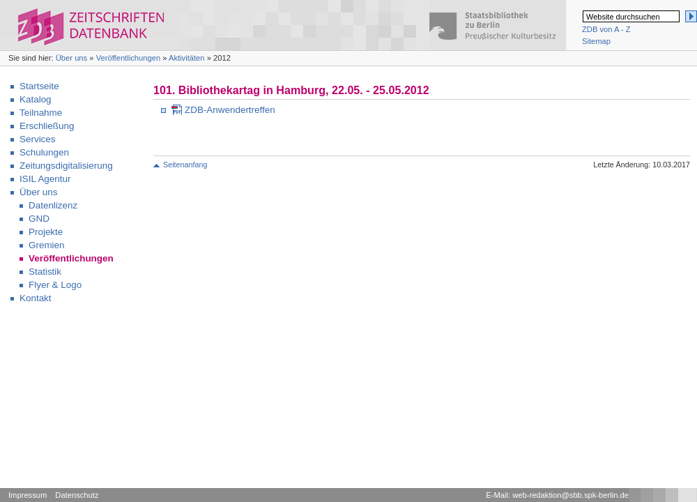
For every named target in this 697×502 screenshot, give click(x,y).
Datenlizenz (53, 205)
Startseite (39, 86)
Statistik (45, 271)
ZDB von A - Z (606, 29)
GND (39, 218)
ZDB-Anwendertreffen (230, 110)
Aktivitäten (187, 58)
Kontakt (36, 298)
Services (38, 139)
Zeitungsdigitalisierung (66, 165)
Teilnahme (41, 112)
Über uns (71, 58)
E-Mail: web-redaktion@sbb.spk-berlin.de (557, 495)
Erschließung (47, 126)
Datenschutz (76, 495)
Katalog (36, 99)
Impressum (27, 495)
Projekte (46, 232)
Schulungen (44, 152)
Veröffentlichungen (128, 58)
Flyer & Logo (55, 285)
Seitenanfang (185, 164)
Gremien (47, 245)
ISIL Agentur (45, 179)
